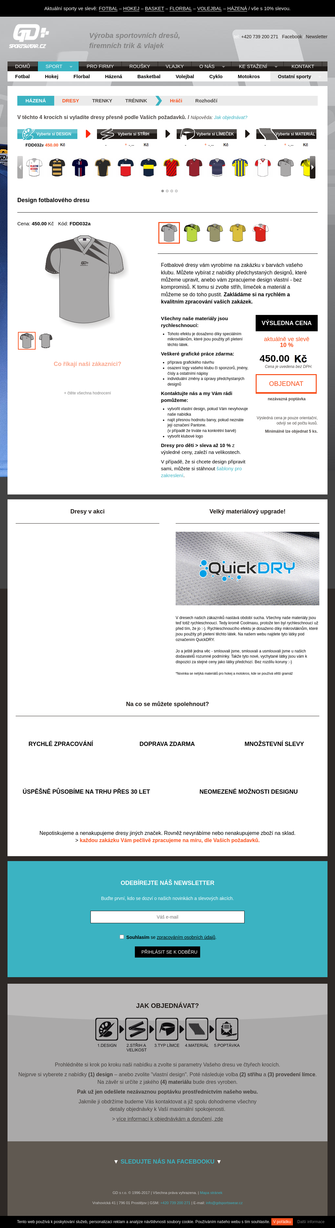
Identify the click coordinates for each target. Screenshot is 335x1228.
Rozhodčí (206, 100)
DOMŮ (22, 66)
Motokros (249, 76)
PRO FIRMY (100, 66)
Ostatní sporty (295, 77)
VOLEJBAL (209, 8)
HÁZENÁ (237, 8)
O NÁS (208, 66)
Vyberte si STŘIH (133, 134)
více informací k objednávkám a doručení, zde (170, 1119)
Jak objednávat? (230, 117)
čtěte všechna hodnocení (89, 393)
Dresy (70, 100)
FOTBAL (108, 8)
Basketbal (149, 76)
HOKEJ (131, 8)
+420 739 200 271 (259, 36)
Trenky (102, 100)
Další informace (311, 1221)
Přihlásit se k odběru (169, 952)
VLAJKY (175, 66)
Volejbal (185, 76)
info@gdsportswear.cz (224, 1203)
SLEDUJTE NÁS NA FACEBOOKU (167, 1161)
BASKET (154, 8)
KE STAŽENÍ (254, 66)
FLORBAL (180, 8)
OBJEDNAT (286, 383)
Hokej (51, 76)
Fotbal (22, 76)
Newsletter (316, 36)
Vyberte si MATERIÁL (295, 134)
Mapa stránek (211, 1193)
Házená (113, 76)
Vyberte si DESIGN (54, 134)
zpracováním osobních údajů (186, 937)
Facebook (292, 36)
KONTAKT (303, 66)
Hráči (176, 100)
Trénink (136, 100)
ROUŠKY (139, 66)
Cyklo (216, 76)
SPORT (55, 66)
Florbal (81, 76)
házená (35, 100)
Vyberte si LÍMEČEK (215, 134)
